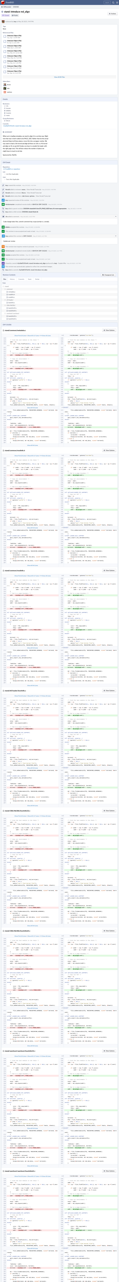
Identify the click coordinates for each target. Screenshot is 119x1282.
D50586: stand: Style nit (30, 212)
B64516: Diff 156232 (40, 204)
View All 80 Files (59, 77)
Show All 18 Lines (32, 408)
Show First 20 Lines (20, 335)
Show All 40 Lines (32, 445)
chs (7, 106)
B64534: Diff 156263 (40, 251)
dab (8, 88)
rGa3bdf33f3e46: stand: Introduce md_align (17, 126)
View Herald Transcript (34, 189)
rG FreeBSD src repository (11, 169)
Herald (7, 189)
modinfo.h (11, 294)
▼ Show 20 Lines (45, 335)
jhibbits (8, 111)
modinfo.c (11, 297)
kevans (8, 108)
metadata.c (11, 292)
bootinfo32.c (12, 308)
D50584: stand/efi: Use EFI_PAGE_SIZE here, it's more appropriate (45, 209)
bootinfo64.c (12, 311)
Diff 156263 (27, 236)
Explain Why (62, 263)
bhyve (8, 121)
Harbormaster (10, 204)
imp (15, 22)
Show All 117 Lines (33, 335)
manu (8, 115)
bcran (9, 85)
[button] (117, 2)
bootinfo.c (11, 303)
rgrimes (9, 92)
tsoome (8, 113)
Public (16, 15)
